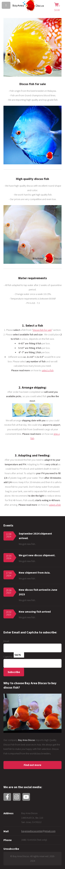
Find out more (32, 765)
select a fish (48, 370)
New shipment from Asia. (34, 572)
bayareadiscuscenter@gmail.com (38, 831)
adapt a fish (55, 504)
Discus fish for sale (42, 329)
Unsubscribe (11, 848)
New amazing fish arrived (35, 611)
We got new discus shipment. (37, 555)
